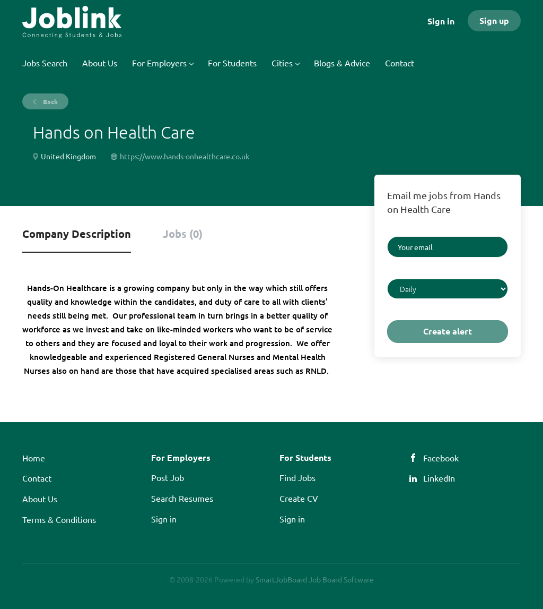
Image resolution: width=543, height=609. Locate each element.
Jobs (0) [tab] (183, 234)
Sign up (494, 20)
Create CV (298, 498)
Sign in (440, 21)
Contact (36, 478)
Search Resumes (182, 498)
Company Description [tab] (76, 234)
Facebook (441, 457)
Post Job (167, 477)
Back (49, 101)
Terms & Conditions (59, 519)
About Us (39, 498)
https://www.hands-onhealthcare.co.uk (184, 156)
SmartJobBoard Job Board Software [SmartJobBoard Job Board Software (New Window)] (315, 579)
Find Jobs (297, 477)
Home (33, 457)
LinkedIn (439, 478)
